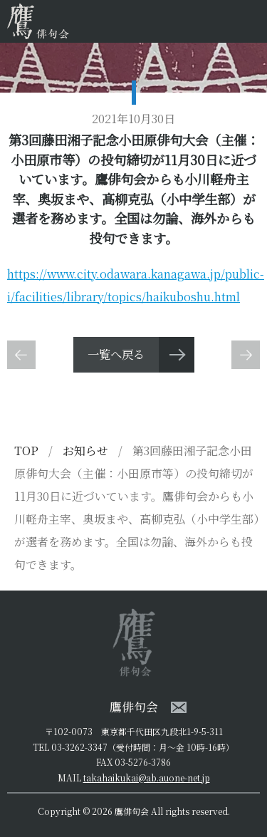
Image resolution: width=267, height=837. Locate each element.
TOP (26, 450)
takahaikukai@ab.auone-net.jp (146, 777)
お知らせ (87, 450)
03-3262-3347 (79, 747)
